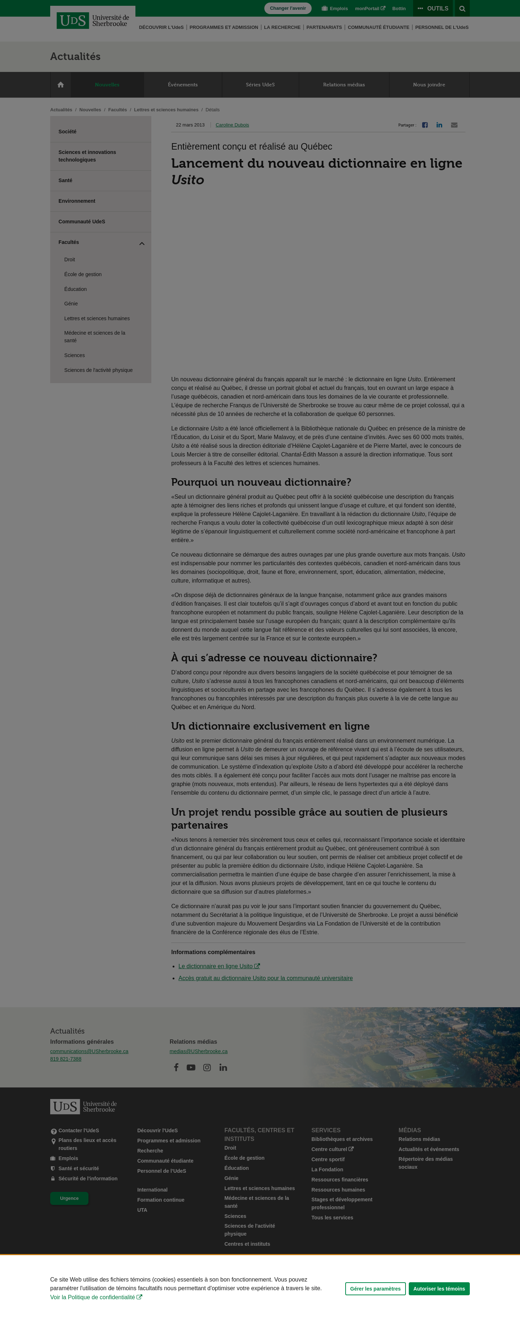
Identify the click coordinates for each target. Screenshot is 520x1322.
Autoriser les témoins (439, 1289)
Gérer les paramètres (375, 1289)
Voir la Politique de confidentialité (92, 1297)
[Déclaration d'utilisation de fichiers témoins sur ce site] (260, 1288)
